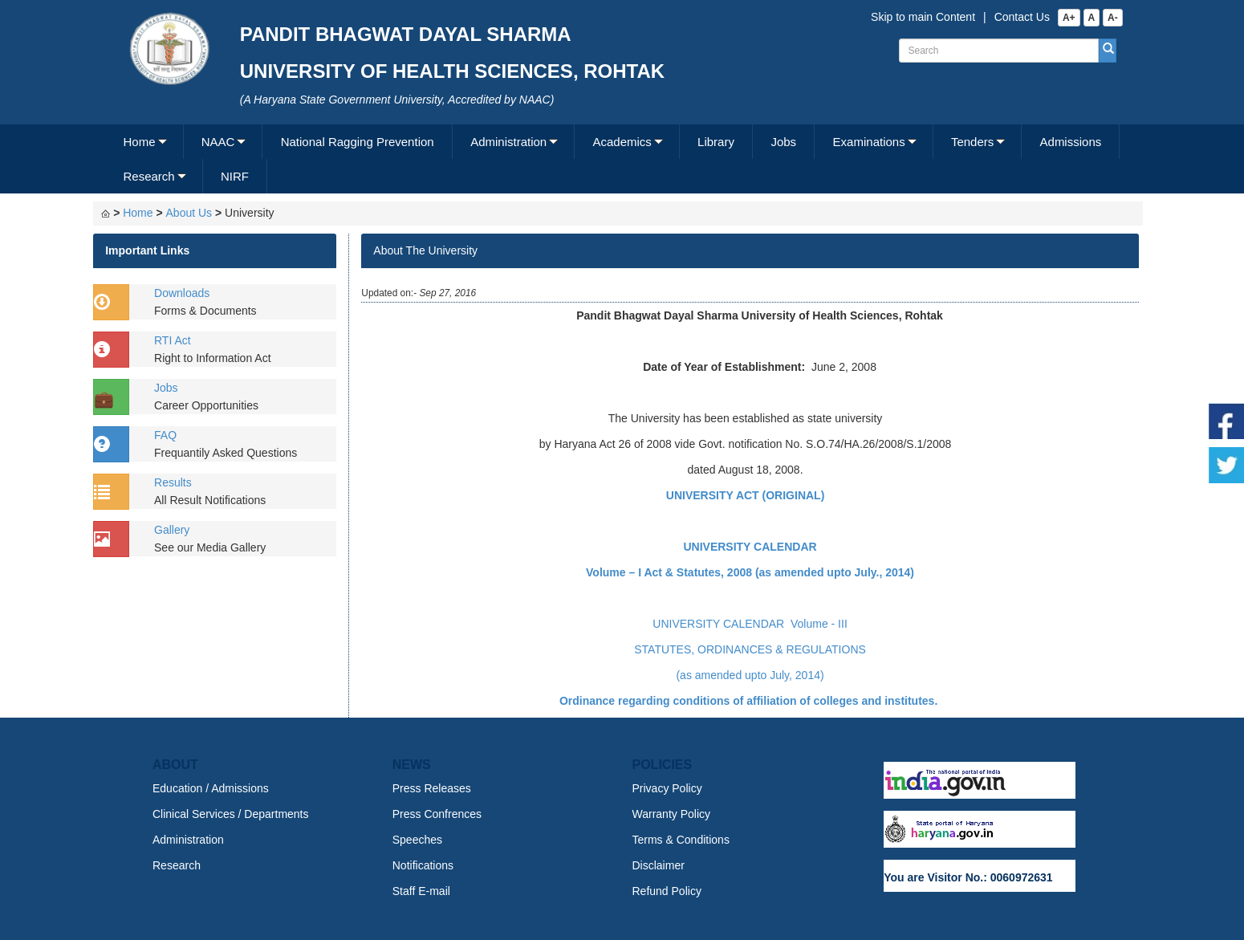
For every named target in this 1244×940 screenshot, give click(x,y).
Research (148, 176)
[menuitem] (144, 141)
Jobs (783, 142)
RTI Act (172, 340)
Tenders (972, 142)
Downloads (181, 293)
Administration (508, 142)
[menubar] (620, 158)
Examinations (869, 142)
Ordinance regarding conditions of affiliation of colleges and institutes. (750, 700)
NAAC (218, 142)
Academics (621, 142)
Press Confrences (437, 814)
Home (139, 142)
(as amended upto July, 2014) (749, 675)
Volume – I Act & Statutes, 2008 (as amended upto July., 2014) (750, 572)
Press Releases (431, 788)
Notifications (422, 865)
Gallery (171, 529)
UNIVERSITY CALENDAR (749, 546)
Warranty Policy (671, 814)
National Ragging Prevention (357, 142)
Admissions (1071, 142)
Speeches (417, 839)
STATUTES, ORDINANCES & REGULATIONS (750, 649)
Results (173, 482)
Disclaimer (658, 865)
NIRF (235, 176)
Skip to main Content (923, 16)
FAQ (165, 435)
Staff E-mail (421, 891)
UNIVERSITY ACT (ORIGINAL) (745, 495)
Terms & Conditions (681, 839)
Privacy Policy (667, 788)
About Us (189, 212)
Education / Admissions (210, 788)
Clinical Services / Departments (230, 814)
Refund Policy (666, 891)
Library (715, 142)
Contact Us (1022, 16)
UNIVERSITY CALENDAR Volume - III (749, 623)
